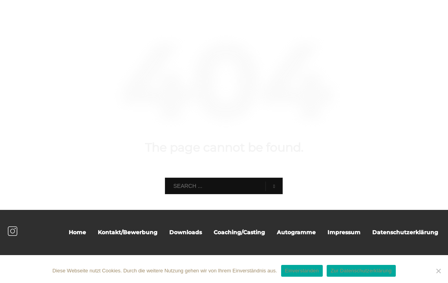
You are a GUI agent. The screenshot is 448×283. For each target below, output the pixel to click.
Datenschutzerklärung (405, 232)
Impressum (343, 232)
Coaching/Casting (239, 232)
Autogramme (296, 232)
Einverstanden (302, 271)
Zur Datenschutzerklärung (361, 271)
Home (77, 232)
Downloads (185, 232)
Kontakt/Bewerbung (127, 232)
